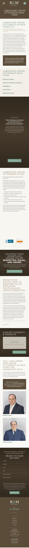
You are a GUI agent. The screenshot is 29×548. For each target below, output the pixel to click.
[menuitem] (10, 532)
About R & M (14, 495)
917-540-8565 (14, 486)
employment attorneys (20, 180)
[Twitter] (17, 489)
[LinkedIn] (14, 489)
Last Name (5, 441)
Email (4, 447)
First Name (5, 437)
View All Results (19, 329)
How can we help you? (7, 454)
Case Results (14, 497)
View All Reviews (14, 160)
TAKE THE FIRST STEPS (14, 248)
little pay (11, 35)
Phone (4, 444)
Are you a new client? (6, 451)
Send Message (14, 469)
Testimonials (14, 499)
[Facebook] (11, 489)
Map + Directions (15, 513)
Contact (14, 502)
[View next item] (15, 158)
